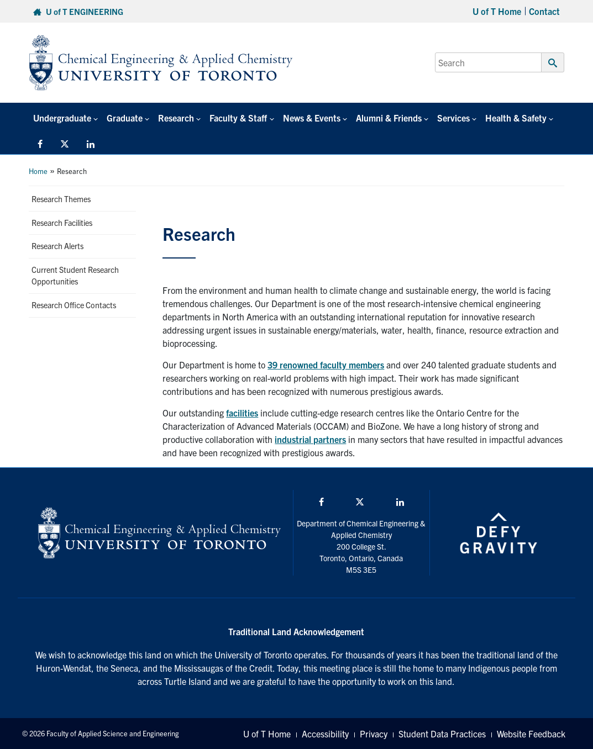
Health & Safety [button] (516, 117)
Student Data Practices (442, 733)
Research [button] (176, 117)
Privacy (373, 733)
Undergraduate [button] (62, 117)
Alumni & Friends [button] (389, 117)
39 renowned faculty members (325, 364)
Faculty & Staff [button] (238, 117)
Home (38, 171)
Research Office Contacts (74, 305)
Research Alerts (57, 246)
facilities (242, 412)
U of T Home (497, 11)
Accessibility (325, 733)
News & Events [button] (311, 117)
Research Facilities (62, 223)
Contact (544, 11)
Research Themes (61, 199)
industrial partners (310, 439)
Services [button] (453, 117)
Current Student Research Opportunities (75, 276)
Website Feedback (531, 733)
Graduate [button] (125, 117)
